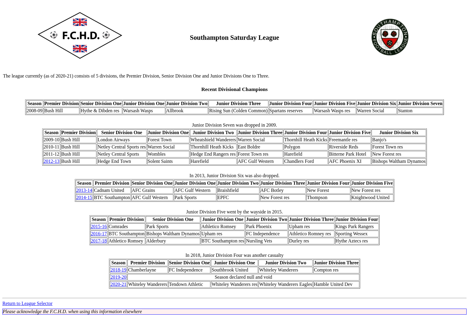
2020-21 (118, 284)
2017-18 (99, 240)
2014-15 (84, 197)
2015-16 (99, 226)
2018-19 (118, 269)
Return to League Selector (27, 303)
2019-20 (118, 277)
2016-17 (99, 233)
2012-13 (52, 161)
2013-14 (84, 190)
